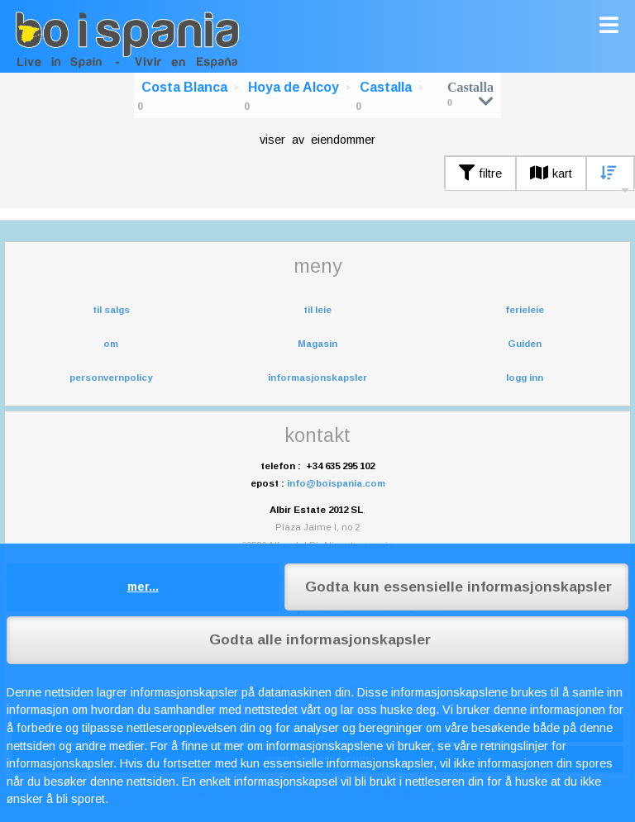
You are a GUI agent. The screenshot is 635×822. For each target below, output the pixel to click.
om (110, 344)
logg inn (524, 377)
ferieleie (524, 310)
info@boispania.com (336, 483)
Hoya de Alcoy (293, 87)
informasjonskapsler (317, 377)
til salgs (111, 310)
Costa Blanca (184, 87)
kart (551, 173)
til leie (317, 310)
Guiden (525, 344)
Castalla (386, 87)
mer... (143, 586)
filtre (480, 173)
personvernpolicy (110, 377)
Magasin (317, 344)
